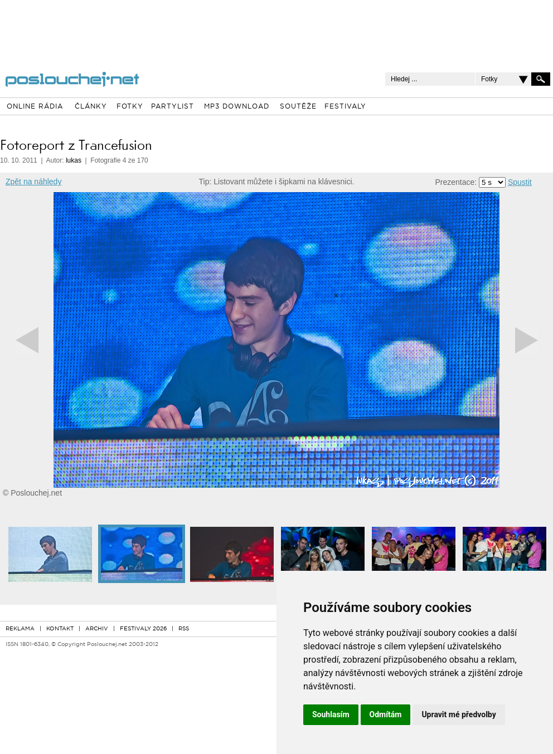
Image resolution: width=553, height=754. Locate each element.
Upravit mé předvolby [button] (458, 714)
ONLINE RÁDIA (35, 107)
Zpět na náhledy (33, 181)
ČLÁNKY (91, 107)
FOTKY (130, 107)
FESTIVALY (345, 107)
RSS (183, 629)
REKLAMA (20, 629)
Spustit (520, 182)
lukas (73, 160)
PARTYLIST (172, 107)
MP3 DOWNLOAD (236, 107)
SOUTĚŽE (298, 107)
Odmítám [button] (386, 714)
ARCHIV (96, 629)
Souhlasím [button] (331, 714)
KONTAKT (60, 629)
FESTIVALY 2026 (143, 629)
